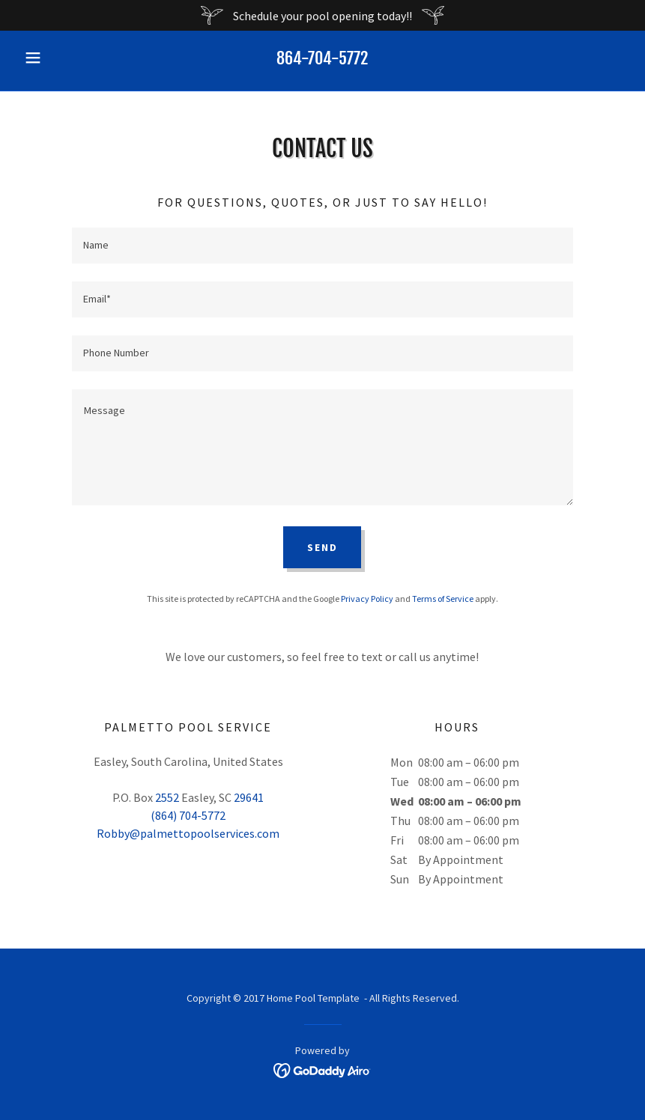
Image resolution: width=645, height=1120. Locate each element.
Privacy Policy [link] (367, 598)
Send (322, 547)
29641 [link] (249, 797)
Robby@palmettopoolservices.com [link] (188, 833)
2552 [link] (167, 797)
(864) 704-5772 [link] (188, 815)
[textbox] (323, 246)
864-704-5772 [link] (322, 58)
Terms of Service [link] (442, 598)
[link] (322, 1069)
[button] (63, 58)
